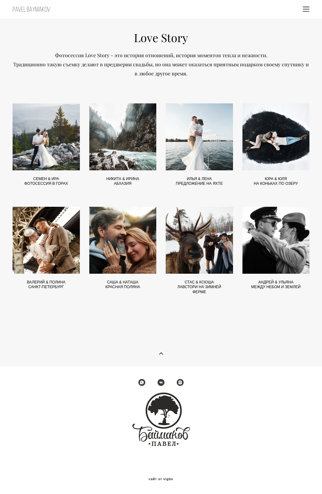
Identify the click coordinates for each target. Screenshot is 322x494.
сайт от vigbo (161, 479)
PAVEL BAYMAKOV (31, 9)
